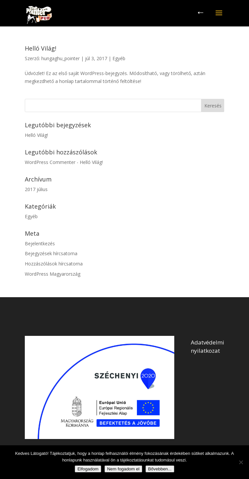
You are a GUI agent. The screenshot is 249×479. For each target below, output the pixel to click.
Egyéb (118, 58)
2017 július (36, 189)
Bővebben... (160, 468)
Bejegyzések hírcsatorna (51, 253)
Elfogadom (88, 468)
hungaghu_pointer (60, 58)
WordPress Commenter (50, 162)
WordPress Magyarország (52, 274)
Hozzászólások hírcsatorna (54, 263)
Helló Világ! (40, 48)
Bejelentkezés (40, 243)
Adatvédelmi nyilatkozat (207, 346)
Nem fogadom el (123, 468)
